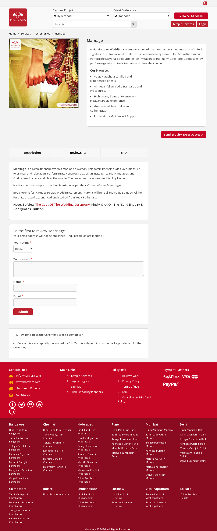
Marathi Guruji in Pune (125, 447)
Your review (22, 258)
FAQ (124, 153)
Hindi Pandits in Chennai (57, 429)
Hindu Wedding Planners (87, 391)
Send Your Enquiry (28, 388)
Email (18, 295)
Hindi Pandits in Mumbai (159, 429)
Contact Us (23, 394)
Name (18, 281)
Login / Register (80, 380)
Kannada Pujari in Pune (125, 443)
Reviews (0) (78, 153)
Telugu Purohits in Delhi (193, 438)
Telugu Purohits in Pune (125, 438)
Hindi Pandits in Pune (124, 429)
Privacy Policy (130, 380)
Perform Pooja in (64, 10)
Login (202, 24)
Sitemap (76, 386)
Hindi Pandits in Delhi (192, 429)
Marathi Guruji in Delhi (193, 447)
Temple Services (183, 24)
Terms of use (130, 386)
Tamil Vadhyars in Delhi (193, 433)
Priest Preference (125, 10)
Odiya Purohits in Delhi (193, 460)
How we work (130, 375)
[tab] (32, 153)
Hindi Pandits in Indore (56, 493)
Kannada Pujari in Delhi (193, 443)
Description (32, 153)
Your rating (22, 242)
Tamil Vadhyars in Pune (125, 433)
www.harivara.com (28, 381)
